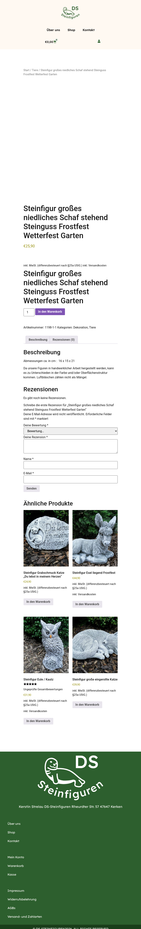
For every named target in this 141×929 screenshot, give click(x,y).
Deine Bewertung (36, 413)
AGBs (11, 896)
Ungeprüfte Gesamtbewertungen (43, 677)
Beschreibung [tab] (38, 327)
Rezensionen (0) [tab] (64, 327)
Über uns (53, 30)
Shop (71, 30)
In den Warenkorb (50, 299)
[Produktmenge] (29, 300)
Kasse (12, 862)
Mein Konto (16, 845)
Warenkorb (16, 853)
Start (27, 70)
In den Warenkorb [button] (38, 589)
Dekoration (80, 315)
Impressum (16, 878)
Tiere (35, 70)
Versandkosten (97, 253)
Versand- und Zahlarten (25, 904)
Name (29, 446)
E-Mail (29, 461)
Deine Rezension (36, 424)
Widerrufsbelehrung (22, 887)
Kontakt (89, 30)
